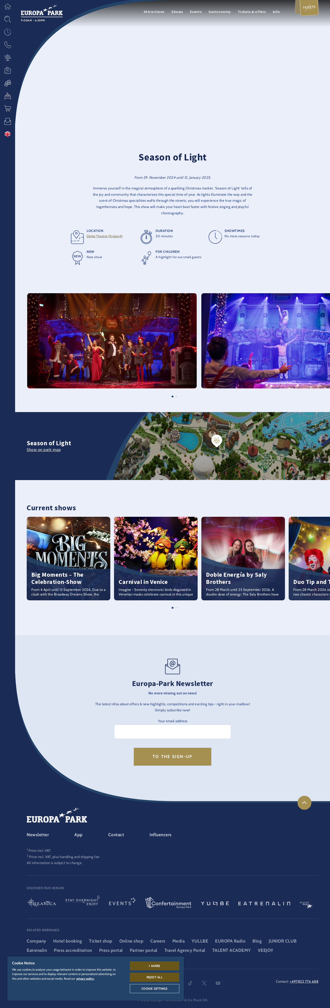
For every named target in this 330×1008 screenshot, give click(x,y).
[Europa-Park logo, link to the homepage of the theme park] (42, 9)
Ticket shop (100, 941)
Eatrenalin (37, 950)
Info (276, 11)
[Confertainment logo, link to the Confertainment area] (168, 903)
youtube (218, 983)
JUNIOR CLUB (283, 941)
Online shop (131, 941)
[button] (7, 6)
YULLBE (200, 941)
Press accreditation (73, 950)
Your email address (172, 721)
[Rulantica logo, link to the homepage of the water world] (41, 903)
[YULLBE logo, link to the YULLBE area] (215, 903)
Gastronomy (220, 11)
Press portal (111, 950)
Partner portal (143, 950)
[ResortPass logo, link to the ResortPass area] (306, 903)
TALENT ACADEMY (231, 950)
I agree (154, 966)
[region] (95, 978)
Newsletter (38, 834)
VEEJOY (265, 950)
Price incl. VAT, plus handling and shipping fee (64, 857)
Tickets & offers (252, 11)
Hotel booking (67, 941)
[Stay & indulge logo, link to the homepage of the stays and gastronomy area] (83, 903)
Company (36, 941)
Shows (177, 11)
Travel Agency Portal (184, 950)
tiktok (190, 983)
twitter (204, 983)
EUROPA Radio (230, 941)
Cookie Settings (154, 988)
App (78, 834)
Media (178, 941)
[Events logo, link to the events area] (122, 903)
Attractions (154, 11)
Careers (157, 941)
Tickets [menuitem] (309, 7)
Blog (257, 941)
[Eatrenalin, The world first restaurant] (264, 903)
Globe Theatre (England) (105, 236)
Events (196, 11)
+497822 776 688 (304, 981)
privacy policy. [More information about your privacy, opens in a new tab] (85, 978)
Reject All (155, 977)
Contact (116, 834)
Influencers (161, 834)
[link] (304, 803)
